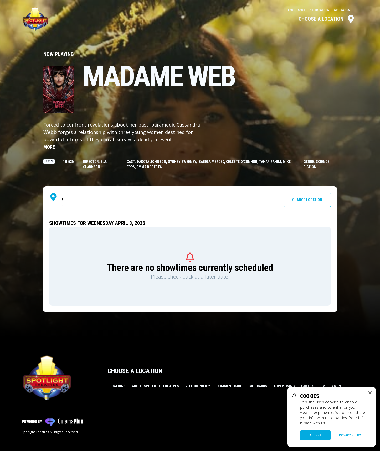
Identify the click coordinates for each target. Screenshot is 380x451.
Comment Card (229, 386)
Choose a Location (327, 19)
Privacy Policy (350, 435)
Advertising (284, 386)
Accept (315, 435)
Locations (116, 386)
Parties (307, 386)
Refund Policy (197, 386)
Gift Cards (342, 10)
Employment (332, 386)
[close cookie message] (370, 392)
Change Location (307, 200)
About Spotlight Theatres (309, 10)
